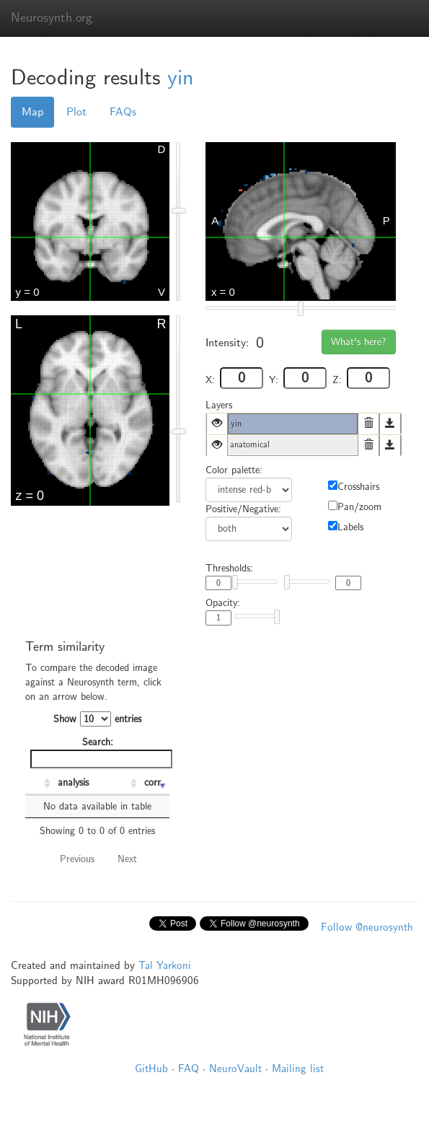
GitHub (151, 1068)
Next (127, 859)
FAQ (188, 1068)
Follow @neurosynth (367, 927)
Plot (76, 111)
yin (180, 77)
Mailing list (298, 1068)
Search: (99, 752)
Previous (77, 859)
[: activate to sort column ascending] (39, 783)
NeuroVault (235, 1068)
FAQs (123, 111)
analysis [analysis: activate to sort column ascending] (73, 782)
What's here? (358, 341)
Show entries (97, 719)
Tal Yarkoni (164, 965)
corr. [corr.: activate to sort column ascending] (154, 782)
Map (32, 111)
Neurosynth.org (51, 17)
